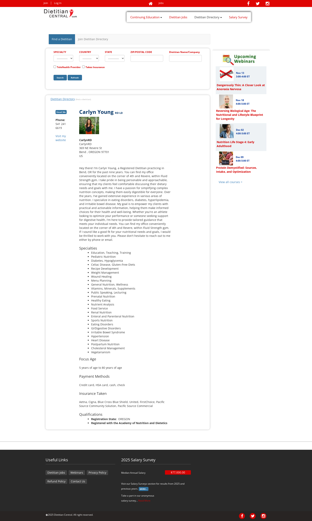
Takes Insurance (95, 67)
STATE (108, 52)
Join (46, 3)
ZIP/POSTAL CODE (141, 52)
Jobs (161, 3)
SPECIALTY (60, 52)
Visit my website (61, 138)
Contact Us (78, 481)
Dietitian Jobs (178, 17)
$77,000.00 (178, 472)
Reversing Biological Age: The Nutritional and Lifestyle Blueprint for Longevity (239, 115)
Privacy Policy (97, 472)
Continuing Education (146, 17)
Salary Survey (238, 17)
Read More (144, 500)
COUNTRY (85, 52)
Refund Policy (56, 481)
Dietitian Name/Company (184, 52)
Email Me (61, 112)
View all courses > (230, 182)
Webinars (76, 472)
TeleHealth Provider (69, 67)
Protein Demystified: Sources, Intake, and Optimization (236, 170)
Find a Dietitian (62, 39)
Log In (57, 3)
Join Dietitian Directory (93, 39)
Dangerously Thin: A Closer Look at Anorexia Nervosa (241, 87)
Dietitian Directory (208, 17)
